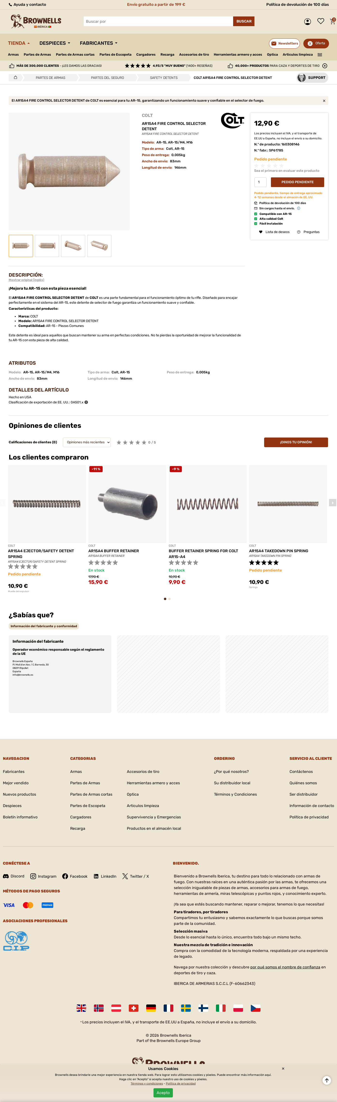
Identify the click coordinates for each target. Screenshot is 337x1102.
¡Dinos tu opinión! (296, 442)
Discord (13, 876)
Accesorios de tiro (194, 55)
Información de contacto (312, 805)
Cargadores (146, 55)
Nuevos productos (19, 794)
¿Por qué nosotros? (231, 771)
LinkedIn (104, 876)
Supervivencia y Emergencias (154, 817)
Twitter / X (135, 876)
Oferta (320, 43)
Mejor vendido (16, 783)
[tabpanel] (47, 529)
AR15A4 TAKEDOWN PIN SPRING (278, 551)
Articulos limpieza (298, 55)
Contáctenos (301, 771)
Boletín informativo (20, 817)
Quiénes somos (303, 783)
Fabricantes (96, 43)
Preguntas (308, 232)
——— (320, 54)
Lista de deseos (322, 21)
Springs (253, 587)
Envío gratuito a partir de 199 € (156, 4)
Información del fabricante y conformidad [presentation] (44, 626)
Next (332, 502)
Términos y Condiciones (235, 794)
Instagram (43, 876)
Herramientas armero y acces (238, 55)
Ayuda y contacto (27, 4)
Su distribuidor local (232, 783)
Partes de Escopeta (115, 55)
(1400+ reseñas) (182, 66)
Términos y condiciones (147, 1083)
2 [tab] (171, 601)
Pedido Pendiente (298, 182)
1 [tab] (166, 601)
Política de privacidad (309, 817)
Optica (272, 55)
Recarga (167, 55)
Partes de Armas (37, 55)
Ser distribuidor (304, 794)
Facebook (74, 876)
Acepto (163, 1092)
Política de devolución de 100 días (297, 4)
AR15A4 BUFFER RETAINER (113, 551)
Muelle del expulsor (18, 591)
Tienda (16, 43)
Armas (13, 55)
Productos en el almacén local (154, 828)
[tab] (44, 626)
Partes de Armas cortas (75, 55)
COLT (147, 115)
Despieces (52, 43)
